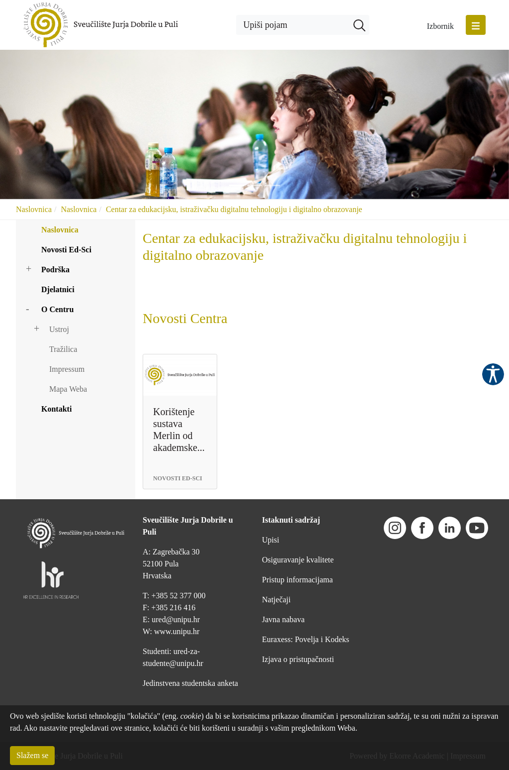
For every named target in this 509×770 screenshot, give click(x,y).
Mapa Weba (68, 389)
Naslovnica (34, 209)
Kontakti (56, 409)
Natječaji (276, 599)
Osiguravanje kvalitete (298, 559)
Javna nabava (283, 619)
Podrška (55, 269)
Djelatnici (58, 289)
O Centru (57, 309)
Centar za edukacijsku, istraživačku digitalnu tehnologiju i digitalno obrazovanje (234, 209)
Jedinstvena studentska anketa (190, 683)
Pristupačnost (493, 374)
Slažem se (32, 755)
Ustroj (59, 329)
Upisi (270, 540)
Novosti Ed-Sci (66, 249)
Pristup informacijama (297, 579)
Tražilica (63, 349)
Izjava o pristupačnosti (298, 659)
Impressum (67, 369)
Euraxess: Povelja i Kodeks (305, 639)
